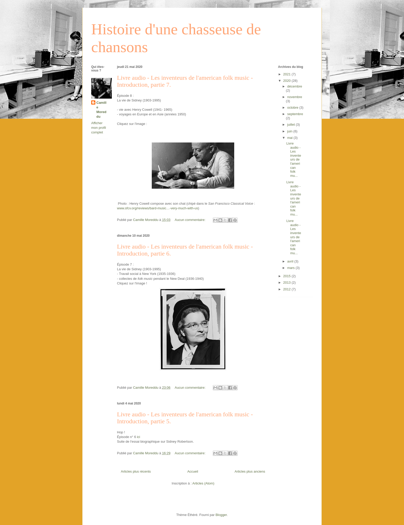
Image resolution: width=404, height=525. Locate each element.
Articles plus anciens (250, 471)
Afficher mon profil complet (98, 127)
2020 (287, 81)
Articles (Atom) (203, 483)
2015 (287, 276)
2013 (287, 282)
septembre (295, 114)
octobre (293, 107)
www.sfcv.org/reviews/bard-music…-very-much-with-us (157, 208)
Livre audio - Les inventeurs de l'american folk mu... (293, 159)
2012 (287, 289)
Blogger (221, 515)
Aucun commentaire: (190, 220)
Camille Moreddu (101, 110)
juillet (291, 124)
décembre (294, 86)
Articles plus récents (136, 471)
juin (290, 131)
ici (139, 437)
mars (291, 268)
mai (290, 138)
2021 (287, 74)
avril (290, 261)
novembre (294, 97)
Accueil (192, 471)
